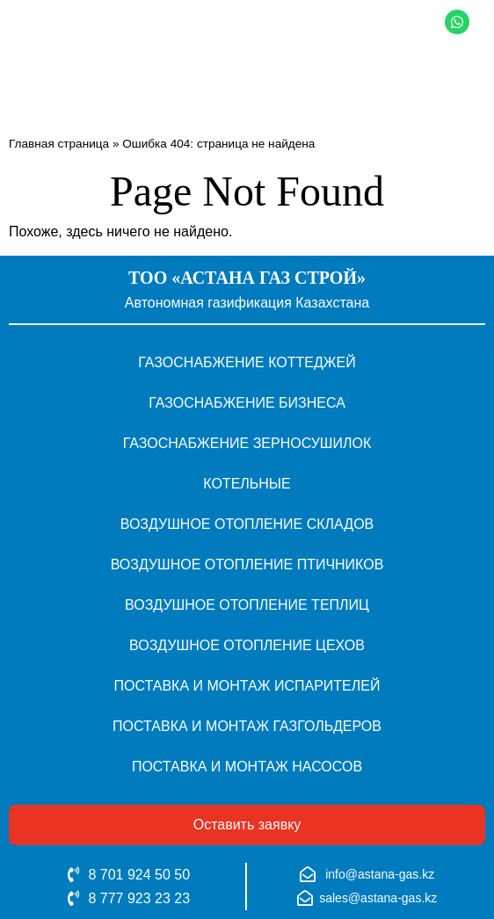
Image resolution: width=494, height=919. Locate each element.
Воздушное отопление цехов (247, 645)
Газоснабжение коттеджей (247, 362)
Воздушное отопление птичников (247, 564)
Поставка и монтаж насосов (247, 766)
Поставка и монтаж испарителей (247, 685)
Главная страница (59, 143)
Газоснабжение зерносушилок (247, 443)
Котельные (246, 483)
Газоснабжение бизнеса (247, 402)
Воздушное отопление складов (247, 524)
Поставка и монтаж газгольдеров (247, 726)
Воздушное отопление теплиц (247, 604)
